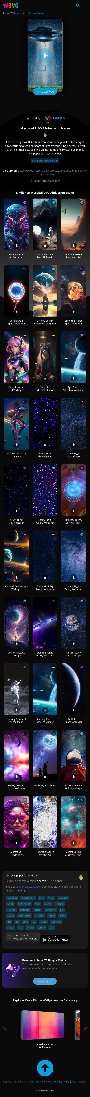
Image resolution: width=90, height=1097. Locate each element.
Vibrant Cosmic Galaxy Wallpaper (73, 853)
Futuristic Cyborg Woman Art (45, 853)
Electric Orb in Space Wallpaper (16, 322)
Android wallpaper (30, 886)
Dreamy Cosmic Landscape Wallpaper (45, 322)
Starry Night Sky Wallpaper (45, 455)
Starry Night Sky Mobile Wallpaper (45, 588)
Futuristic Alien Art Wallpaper (16, 256)
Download (45, 92)
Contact (7, 1081)
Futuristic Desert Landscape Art (73, 256)
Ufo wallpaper (36, 13)
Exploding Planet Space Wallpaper (73, 322)
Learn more (45, 981)
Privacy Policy (61, 1081)
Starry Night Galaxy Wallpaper (45, 521)
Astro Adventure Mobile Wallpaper (74, 787)
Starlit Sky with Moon (45, 785)
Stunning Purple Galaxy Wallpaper (45, 654)
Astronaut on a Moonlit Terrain (45, 256)
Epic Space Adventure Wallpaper (73, 388)
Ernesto (54, 118)
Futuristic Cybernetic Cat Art (45, 388)
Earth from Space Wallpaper (73, 720)
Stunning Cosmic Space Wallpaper (45, 720)
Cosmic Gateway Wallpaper (16, 654)
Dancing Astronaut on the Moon (16, 720)
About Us (19, 1081)
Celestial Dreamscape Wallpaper (16, 588)
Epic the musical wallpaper (45, 160)
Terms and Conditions (39, 1081)
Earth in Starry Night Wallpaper (73, 654)
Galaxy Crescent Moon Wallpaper (16, 787)
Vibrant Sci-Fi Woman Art (16, 853)
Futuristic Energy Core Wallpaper (73, 521)
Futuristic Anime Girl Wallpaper (16, 388)
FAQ (74, 1081)
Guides (83, 1081)
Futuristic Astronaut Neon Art (16, 455)
